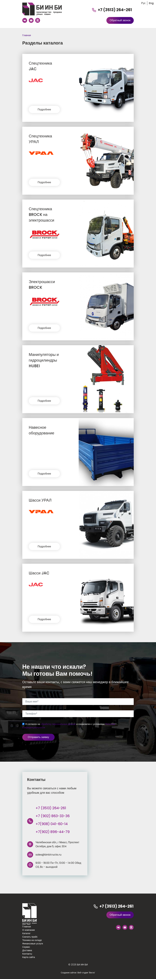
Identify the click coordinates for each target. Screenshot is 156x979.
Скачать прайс (29, 936)
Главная (26, 35)
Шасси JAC (39, 573)
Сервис (26, 947)
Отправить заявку (38, 737)
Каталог (26, 933)
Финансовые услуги (32, 943)
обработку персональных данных (58, 724)
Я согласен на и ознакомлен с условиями (68, 725)
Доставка (27, 950)
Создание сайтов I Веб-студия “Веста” (78, 972)
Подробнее (44, 109)
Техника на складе (32, 940)
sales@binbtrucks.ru (48, 854)
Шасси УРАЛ (40, 500)
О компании (28, 930)
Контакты (27, 953)
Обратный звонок (120, 20)
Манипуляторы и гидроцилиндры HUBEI (44, 360)
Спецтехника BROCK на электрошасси (41, 214)
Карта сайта (28, 957)
